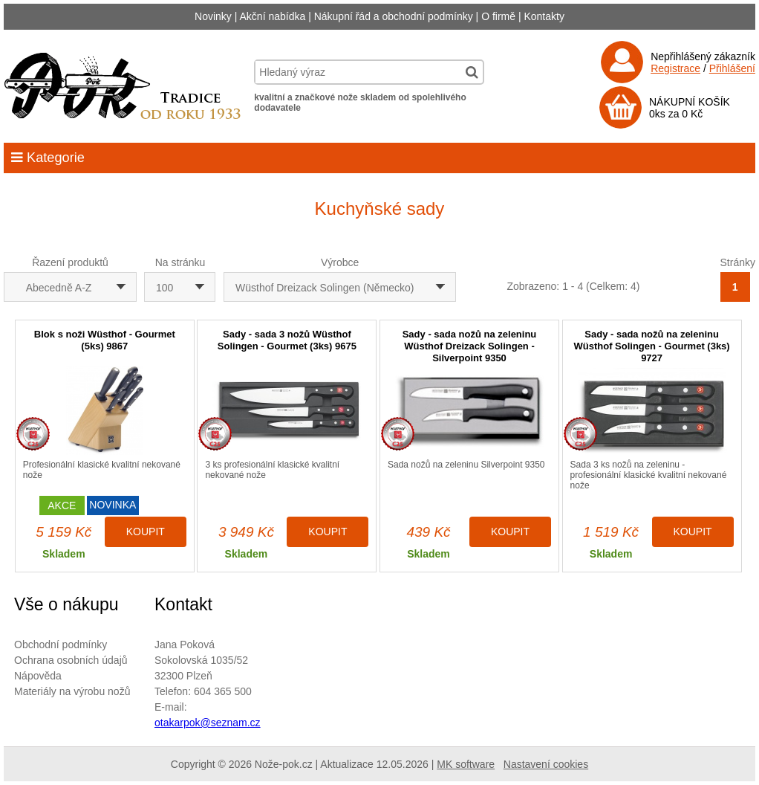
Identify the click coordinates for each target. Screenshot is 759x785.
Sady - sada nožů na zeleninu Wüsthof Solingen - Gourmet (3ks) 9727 (652, 346)
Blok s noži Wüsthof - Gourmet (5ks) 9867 (104, 340)
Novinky (213, 16)
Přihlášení (732, 68)
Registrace (675, 68)
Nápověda (38, 676)
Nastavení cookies (546, 764)
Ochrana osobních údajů (71, 660)
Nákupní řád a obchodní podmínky (393, 16)
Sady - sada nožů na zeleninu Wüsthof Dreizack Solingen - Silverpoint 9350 (470, 346)
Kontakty (544, 16)
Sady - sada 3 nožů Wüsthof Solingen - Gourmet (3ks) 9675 (287, 340)
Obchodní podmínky (60, 644)
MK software (466, 764)
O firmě (498, 16)
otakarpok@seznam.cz (207, 723)
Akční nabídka (273, 16)
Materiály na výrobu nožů (72, 691)
